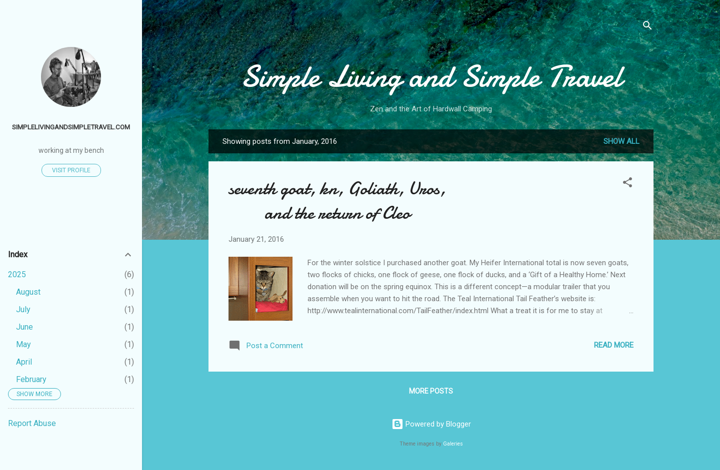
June (24, 327)
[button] (628, 184)
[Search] (648, 27)
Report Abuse (32, 423)
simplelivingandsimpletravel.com (71, 127)
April (24, 362)
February (31, 379)
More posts (431, 391)
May (23, 344)
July (23, 309)
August (28, 292)
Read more (614, 345)
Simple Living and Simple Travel (431, 76)
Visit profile (71, 170)
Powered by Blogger (431, 424)
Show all (622, 141)
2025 (17, 274)
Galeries (453, 444)
